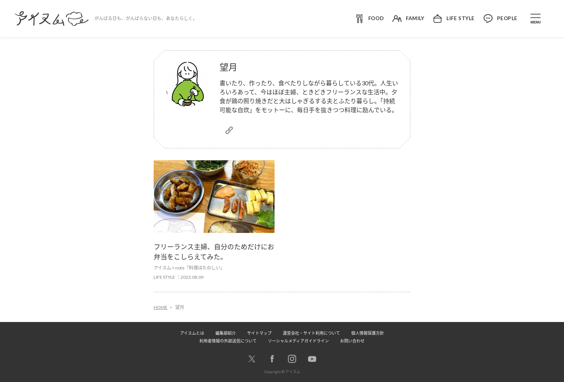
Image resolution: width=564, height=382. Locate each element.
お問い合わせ (352, 340)
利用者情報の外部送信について (228, 340)
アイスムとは (192, 333)
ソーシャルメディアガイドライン (298, 340)
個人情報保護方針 (367, 333)
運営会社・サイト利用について (311, 333)
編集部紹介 (225, 333)
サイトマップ (259, 333)
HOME (160, 307)
